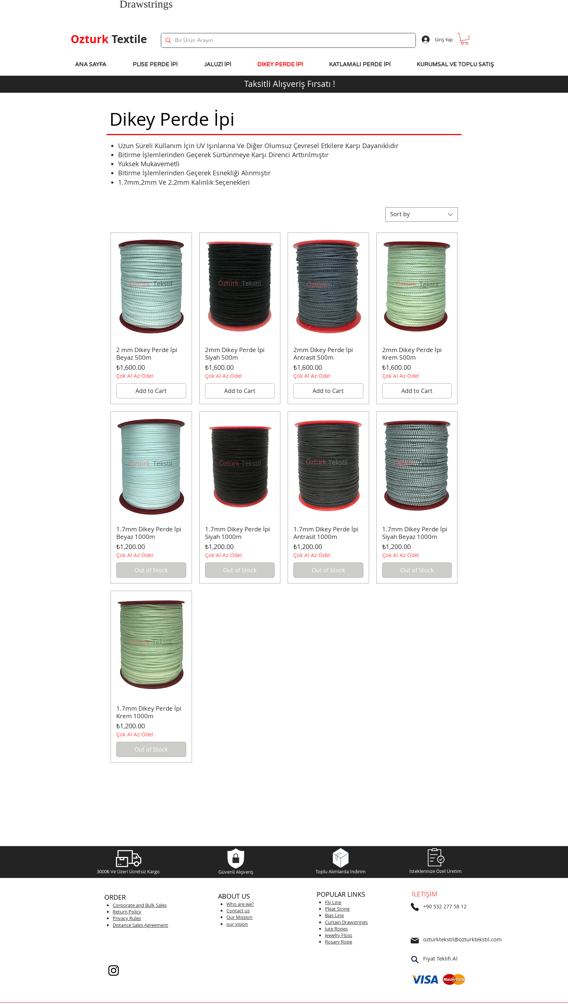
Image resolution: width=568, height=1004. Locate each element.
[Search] (414, 959)
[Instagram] (113, 970)
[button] (465, 39)
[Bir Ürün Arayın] (287, 40)
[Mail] (414, 940)
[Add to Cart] (151, 390)
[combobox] (421, 214)
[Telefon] (414, 907)
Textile (109, 39)
